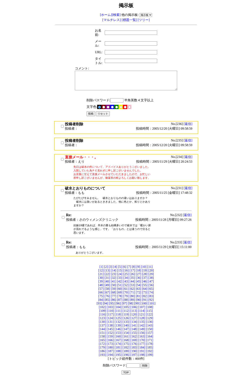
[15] (120, 276)
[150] (149, 335)
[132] (118, 327)
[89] (132, 305)
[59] (113, 294)
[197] (134, 360)
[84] (101, 305)
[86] (113, 305)
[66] (101, 298)
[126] (126, 324)
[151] (102, 338)
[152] (110, 338)
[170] (141, 346)
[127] (134, 324)
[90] (138, 305)
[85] (107, 305)
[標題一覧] (130, 20)
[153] (118, 338)
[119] (125, 320)
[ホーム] (106, 15)
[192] (149, 357)
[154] (126, 338)
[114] (141, 316)
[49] (107, 291)
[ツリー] (144, 20)
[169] (134, 346)
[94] (105, 309)
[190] (134, 357)
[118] (118, 320)
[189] (126, 357)
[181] (118, 353)
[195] (118, 360)
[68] (113, 298)
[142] (141, 331)
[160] (118, 342)
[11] (150, 272)
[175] (126, 349)
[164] (149, 342)
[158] (102, 342)
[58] (107, 294)
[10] (144, 272)
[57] (101, 294)
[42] (120, 287)
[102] (102, 313)
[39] (101, 287)
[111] (118, 316)
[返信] (188, 127)
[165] (102, 346)
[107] (141, 313)
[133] (126, 327)
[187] (110, 357)
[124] (110, 324)
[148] (134, 335)
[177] (141, 349)
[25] (126, 280)
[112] (125, 316)
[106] (134, 313)
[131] (110, 327)
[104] (118, 313)
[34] (126, 283)
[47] (151, 287)
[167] (118, 346)
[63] (138, 294)
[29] (151, 280)
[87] (120, 305)
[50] (113, 291)
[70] (126, 298)
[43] (126, 287)
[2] (106, 272)
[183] (134, 353)
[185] (149, 353)
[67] (107, 298)
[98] (130, 309)
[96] (118, 309)
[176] (134, 349)
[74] (151, 298)
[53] (132, 291)
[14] (113, 276)
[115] (149, 316)
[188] (118, 357)
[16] (126, 276)
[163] (141, 342)
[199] (149, 360)
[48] (101, 291)
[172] (102, 349)
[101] (151, 309)
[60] (120, 294)
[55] (145, 291)
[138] (110, 331)
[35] (132, 283)
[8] (134, 272)
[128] (141, 324)
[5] (120, 272)
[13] (107, 276)
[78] (120, 302)
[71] (132, 298)
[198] (141, 360)
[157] (149, 338)
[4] (115, 272)
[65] (151, 294)
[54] (138, 291)
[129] (149, 324)
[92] (151, 305)
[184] (141, 353)
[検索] (116, 15)
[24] (120, 280)
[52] (126, 291)
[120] (133, 320)
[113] (133, 316)
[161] (126, 342)
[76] (107, 302)
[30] (101, 283)
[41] (113, 287)
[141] (134, 331)
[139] (118, 331)
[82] (145, 302)
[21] (101, 280)
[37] (145, 283)
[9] (138, 272)
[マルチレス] (112, 20)
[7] (129, 272)
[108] (149, 313)
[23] (113, 280)
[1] (101, 272)
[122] (149, 320)
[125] (118, 324)
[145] (110, 335)
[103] (110, 313)
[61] (126, 294)
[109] (102, 316)
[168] (126, 346)
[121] (141, 320)
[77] (113, 302)
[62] (132, 294)
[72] (138, 298)
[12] (101, 276)
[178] (149, 349)
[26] (132, 280)
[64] (145, 294)
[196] (126, 360)
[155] (134, 338)
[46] (145, 287)
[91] (145, 305)
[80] (132, 302)
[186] (102, 357)
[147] (126, 335)
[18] (138, 276)
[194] (110, 360)
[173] (110, 349)
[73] (145, 298)
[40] (107, 287)
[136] (149, 327)
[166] (110, 346)
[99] (137, 309)
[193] (102, 360)
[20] (151, 276)
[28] (145, 280)
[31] (107, 283)
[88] (126, 305)
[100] (144, 309)
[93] (99, 309)
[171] (149, 346)
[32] (113, 283)
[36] (138, 283)
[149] (141, 335)
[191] (141, 357)
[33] (120, 283)
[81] (138, 302)
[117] (110, 320)
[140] (126, 331)
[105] (126, 313)
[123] (102, 324)
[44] (132, 287)
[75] (101, 302)
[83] (151, 302)
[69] (120, 298)
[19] (145, 276)
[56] (151, 291)
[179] (102, 353)
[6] (124, 272)
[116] (102, 320)
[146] (118, 335)
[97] (124, 309)
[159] (110, 342)
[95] (112, 309)
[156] (141, 338)
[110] (110, 316)
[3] (111, 272)
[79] (126, 302)
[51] (120, 291)
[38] (151, 283)
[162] (134, 342)
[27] (138, 280)
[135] (141, 327)
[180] (110, 353)
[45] (138, 287)
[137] (102, 331)
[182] (126, 353)
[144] (102, 335)
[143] (149, 331)
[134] (134, 327)
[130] (102, 327)
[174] (118, 349)
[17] (132, 276)
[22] (107, 280)
